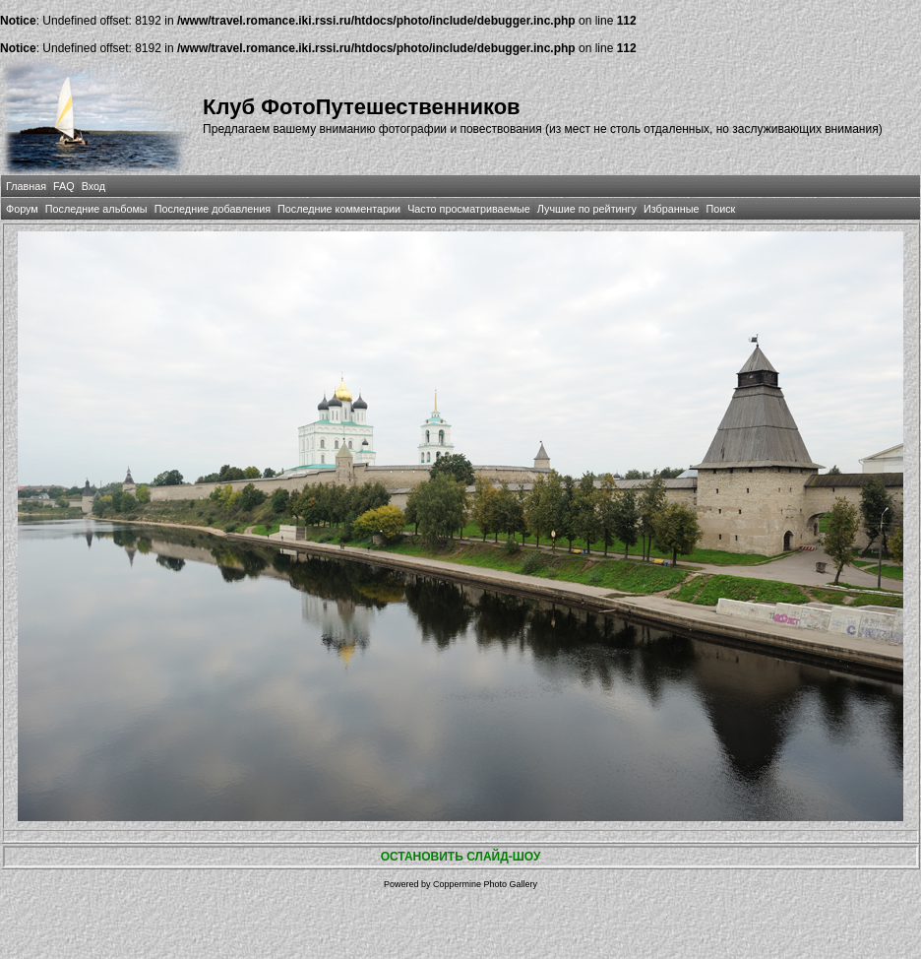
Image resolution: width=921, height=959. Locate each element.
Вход (93, 186)
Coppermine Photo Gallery (485, 884)
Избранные (671, 209)
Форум (22, 209)
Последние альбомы (96, 209)
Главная (26, 186)
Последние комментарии (338, 209)
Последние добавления (212, 209)
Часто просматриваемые (468, 209)
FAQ (64, 186)
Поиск (720, 209)
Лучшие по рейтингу (587, 209)
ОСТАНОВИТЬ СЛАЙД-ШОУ (461, 856)
